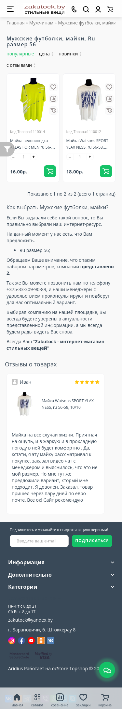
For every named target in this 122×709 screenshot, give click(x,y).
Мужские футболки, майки (87, 23)
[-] (13, 157)
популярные (20, 54)
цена (46, 54)
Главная (16, 23)
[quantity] (23, 157)
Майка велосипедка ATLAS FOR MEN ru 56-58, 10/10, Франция (30, 147)
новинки (70, 54)
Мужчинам (41, 23)
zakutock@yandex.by (30, 620)
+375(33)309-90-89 (34, 598)
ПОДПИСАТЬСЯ (92, 540)
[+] (33, 157)
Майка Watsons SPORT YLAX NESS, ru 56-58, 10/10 (87, 147)
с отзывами (21, 65)
